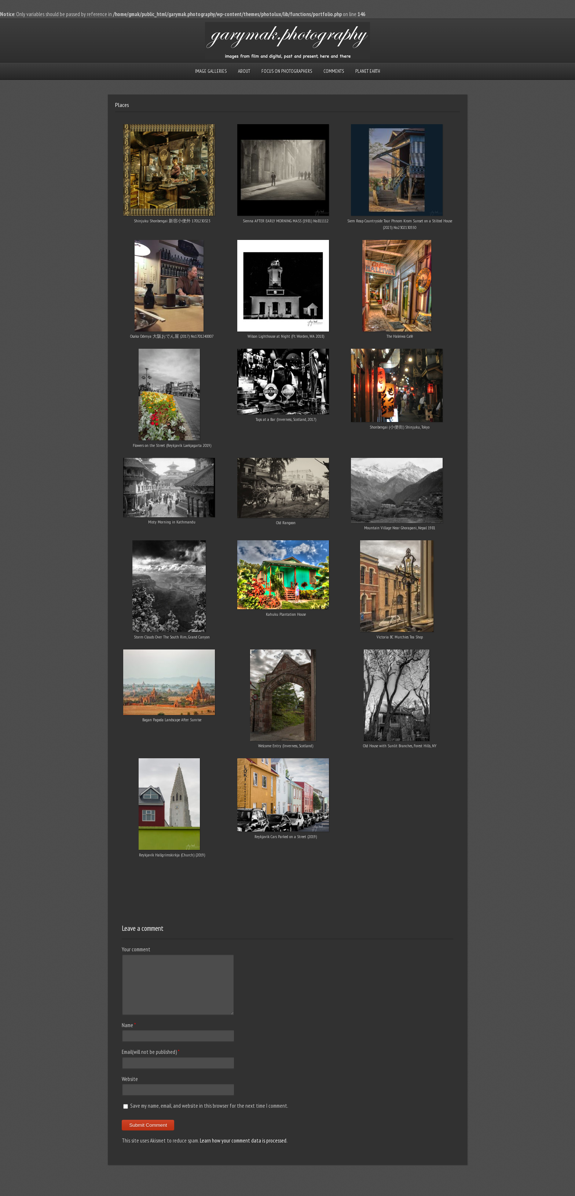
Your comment (136, 949)
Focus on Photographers (286, 71)
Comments (333, 71)
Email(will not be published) (149, 1051)
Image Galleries (211, 71)
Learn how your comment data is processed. (244, 1140)
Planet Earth (367, 71)
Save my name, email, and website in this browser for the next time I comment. (209, 1105)
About (244, 71)
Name (127, 1025)
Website (130, 1078)
